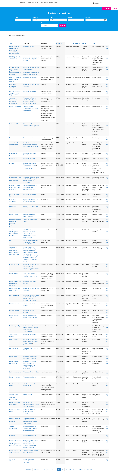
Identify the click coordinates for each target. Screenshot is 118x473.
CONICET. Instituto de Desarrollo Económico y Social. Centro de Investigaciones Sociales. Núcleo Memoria (30, 233)
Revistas (22, 2)
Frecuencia (44, 23)
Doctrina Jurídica (14, 304)
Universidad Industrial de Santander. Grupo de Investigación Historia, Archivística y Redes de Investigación (29, 365)
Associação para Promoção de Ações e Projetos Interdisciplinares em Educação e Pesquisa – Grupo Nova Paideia (30, 444)
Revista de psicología (15, 326)
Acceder (96, 3)
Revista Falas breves (15, 372)
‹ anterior (36, 469)
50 (52, 469)
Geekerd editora (27, 394)
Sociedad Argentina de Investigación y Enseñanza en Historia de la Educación (30, 144)
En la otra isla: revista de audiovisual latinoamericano (15, 178)
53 (62, 469)
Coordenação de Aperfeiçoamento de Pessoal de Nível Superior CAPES (31, 404)
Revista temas (13, 356)
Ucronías (11, 163)
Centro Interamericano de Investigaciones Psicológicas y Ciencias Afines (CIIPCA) (31, 274)
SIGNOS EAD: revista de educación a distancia (15, 79)
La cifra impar (13, 138)
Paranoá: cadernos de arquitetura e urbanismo (14, 419)
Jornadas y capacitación (49, 2)
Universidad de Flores (29, 158)
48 (44, 469)
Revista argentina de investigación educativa (15, 283)
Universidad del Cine (28, 138)
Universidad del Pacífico (29, 334)
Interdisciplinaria (13, 273)
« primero (28, 469)
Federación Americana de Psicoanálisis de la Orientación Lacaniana (30, 187)
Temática (35, 17)
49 (48, 469)
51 (55, 469)
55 (70, 469)
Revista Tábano (13, 214)
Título (16, 17)
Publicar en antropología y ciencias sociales (14, 201)
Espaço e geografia (14, 377)
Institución (88, 17)
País (51, 17)
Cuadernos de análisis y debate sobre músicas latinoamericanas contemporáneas (14, 250)
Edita (93, 43)
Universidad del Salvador (29, 77)
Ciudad (70, 17)
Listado (107, 8)
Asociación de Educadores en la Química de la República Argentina (31, 58)
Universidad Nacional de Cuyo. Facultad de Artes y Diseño (30, 259)
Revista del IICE (13, 124)
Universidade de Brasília (29, 377)
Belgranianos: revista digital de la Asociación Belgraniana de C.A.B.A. (15, 223)
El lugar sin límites (14, 264)
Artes (24, 167)
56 (73, 469)
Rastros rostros (13, 348)
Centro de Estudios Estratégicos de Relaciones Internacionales (30, 108)
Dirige (84, 43)
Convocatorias (33, 2)
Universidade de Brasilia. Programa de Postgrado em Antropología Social (30, 428)
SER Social (12, 435)
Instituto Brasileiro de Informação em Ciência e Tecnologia (30, 460)
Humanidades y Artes (29, 345)
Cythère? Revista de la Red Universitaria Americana (14, 187)
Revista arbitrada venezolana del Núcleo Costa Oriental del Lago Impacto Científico (14, 50)
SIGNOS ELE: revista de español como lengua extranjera (14, 93)
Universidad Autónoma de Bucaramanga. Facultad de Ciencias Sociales (30, 341)
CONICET (30, 244)
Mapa (115, 8)
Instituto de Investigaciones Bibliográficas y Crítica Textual (30, 242)
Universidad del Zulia (28, 46)
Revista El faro (13, 158)
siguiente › (82, 469)
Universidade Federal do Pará (31, 372)
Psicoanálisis (13, 206)
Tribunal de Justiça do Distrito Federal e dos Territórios (29, 411)
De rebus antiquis (14, 310)
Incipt (10, 240)
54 (66, 469)
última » (89, 469)
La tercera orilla (13, 339)
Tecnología (29, 167)
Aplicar (62, 25)
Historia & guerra (14, 295)
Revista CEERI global (15, 106)
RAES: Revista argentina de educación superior (14, 86)
